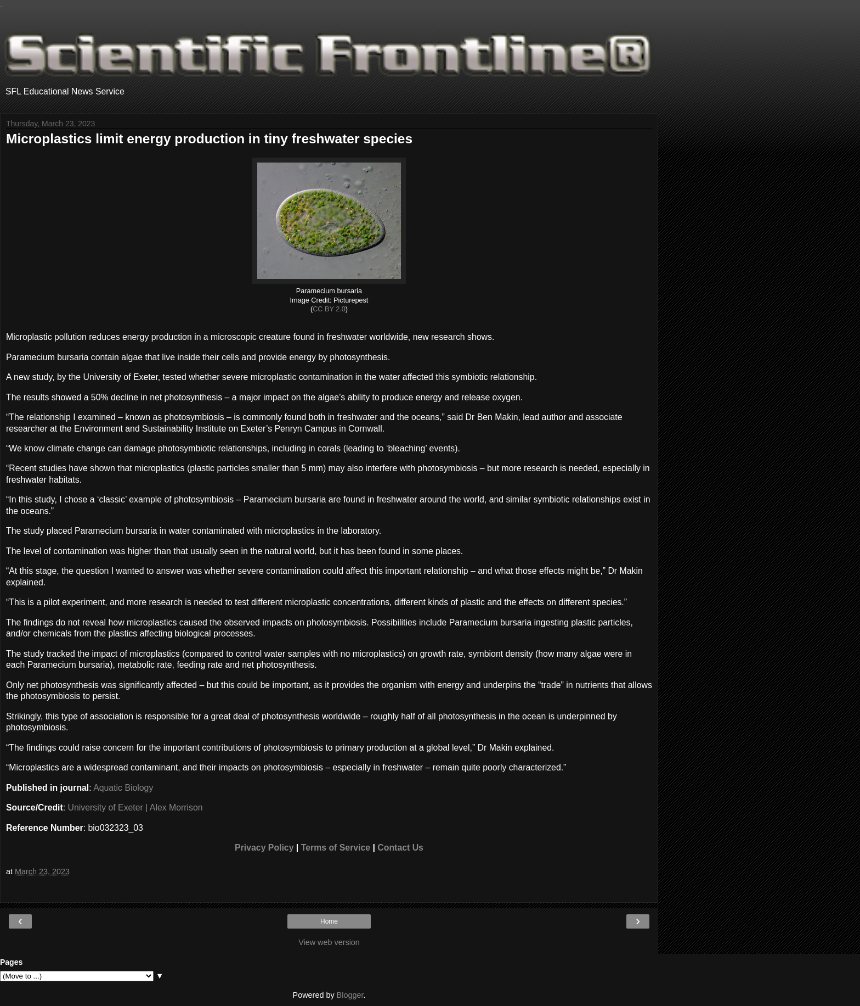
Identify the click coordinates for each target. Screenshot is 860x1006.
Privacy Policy (264, 847)
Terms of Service (335, 847)
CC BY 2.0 (329, 309)
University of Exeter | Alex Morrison (135, 807)
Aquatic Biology (123, 787)
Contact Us (400, 847)
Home (329, 921)
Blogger (350, 995)
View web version (329, 942)
